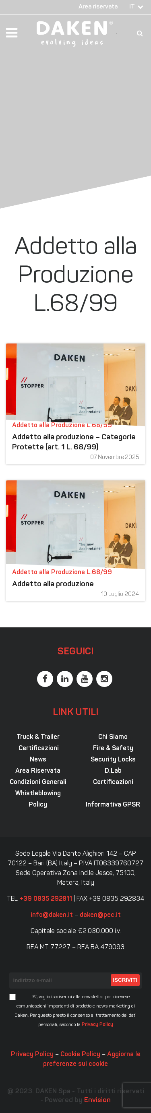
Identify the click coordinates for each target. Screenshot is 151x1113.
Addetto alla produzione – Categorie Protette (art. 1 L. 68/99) (74, 442)
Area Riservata (37, 771)
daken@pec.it (100, 915)
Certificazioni (38, 748)
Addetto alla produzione (53, 584)
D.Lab (113, 771)
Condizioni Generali (38, 782)
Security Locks (113, 760)
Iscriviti (125, 980)
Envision (97, 1100)
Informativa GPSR (113, 805)
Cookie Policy (80, 1054)
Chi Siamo (113, 737)
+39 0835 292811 (45, 899)
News (38, 760)
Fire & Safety (113, 748)
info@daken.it (52, 915)
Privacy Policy (97, 1024)
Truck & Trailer (38, 737)
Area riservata (98, 7)
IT (132, 7)
